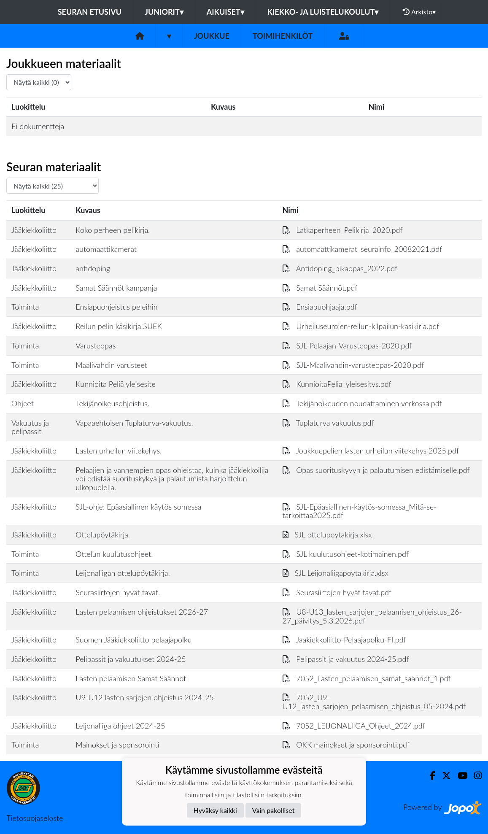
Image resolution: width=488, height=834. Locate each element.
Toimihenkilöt (283, 35)
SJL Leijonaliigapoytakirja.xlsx (335, 573)
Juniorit (164, 11)
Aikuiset (225, 11)
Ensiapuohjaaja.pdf (320, 306)
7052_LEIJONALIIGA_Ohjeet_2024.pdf (354, 725)
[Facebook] (429, 775)
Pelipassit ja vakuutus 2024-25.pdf (346, 659)
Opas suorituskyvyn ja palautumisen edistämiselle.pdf (376, 470)
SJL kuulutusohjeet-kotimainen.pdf (346, 554)
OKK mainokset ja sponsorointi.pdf (346, 744)
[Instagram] (474, 775)
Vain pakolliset (273, 810)
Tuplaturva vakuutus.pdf (328, 422)
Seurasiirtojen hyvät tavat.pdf (337, 592)
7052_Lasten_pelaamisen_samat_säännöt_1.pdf (367, 678)
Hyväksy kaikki (215, 810)
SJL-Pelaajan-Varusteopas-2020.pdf (347, 345)
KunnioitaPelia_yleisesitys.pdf (337, 384)
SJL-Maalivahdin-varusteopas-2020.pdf (353, 365)
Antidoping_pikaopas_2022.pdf (340, 268)
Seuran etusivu (90, 11)
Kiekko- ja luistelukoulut (323, 11)
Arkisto (419, 12)
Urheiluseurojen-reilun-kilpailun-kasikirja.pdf (361, 326)
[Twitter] (443, 775)
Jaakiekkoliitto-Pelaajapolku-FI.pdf (344, 639)
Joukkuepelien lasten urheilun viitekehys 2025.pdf (371, 450)
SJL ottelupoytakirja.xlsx (327, 534)
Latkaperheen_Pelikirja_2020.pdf (343, 230)
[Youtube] (459, 775)
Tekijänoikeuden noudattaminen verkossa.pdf (362, 403)
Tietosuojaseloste (34, 818)
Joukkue (211, 35)
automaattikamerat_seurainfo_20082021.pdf (362, 249)
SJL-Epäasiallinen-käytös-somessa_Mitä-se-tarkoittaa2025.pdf (360, 511)
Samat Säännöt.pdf (320, 287)
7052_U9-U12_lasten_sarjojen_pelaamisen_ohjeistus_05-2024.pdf (374, 702)
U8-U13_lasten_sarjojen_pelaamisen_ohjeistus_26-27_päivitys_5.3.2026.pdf (372, 616)
